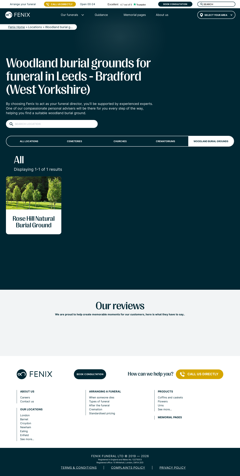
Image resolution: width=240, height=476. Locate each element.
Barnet (24, 419)
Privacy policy (173, 467)
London (25, 415)
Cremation (95, 409)
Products (165, 391)
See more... (27, 439)
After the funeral (99, 405)
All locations (29, 141)
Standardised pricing (102, 413)
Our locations (31, 409)
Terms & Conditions (79, 467)
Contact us (27, 401)
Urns (161, 405)
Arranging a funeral (105, 391)
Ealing (24, 431)
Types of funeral (99, 401)
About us (27, 391)
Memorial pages (170, 417)
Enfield (24, 435)
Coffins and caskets (170, 397)
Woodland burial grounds (211, 141)
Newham (25, 427)
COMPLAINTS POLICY (128, 467)
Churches (120, 141)
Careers (25, 397)
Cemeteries (74, 141)
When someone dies (101, 397)
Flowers (163, 401)
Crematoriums (165, 141)
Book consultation (175, 4)
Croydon (25, 423)
